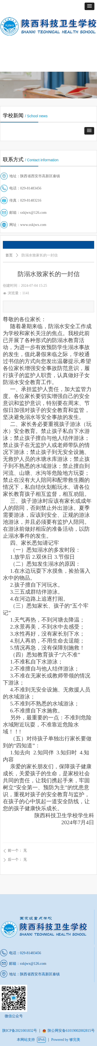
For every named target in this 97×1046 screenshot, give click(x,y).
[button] (89, 6)
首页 (9, 255)
